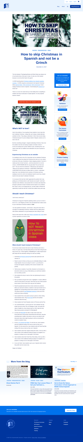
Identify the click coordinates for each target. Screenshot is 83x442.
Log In (67, 1)
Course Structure (57, 380)
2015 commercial (27, 84)
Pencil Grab (30, 297)
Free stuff (37, 380)
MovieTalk (23, 312)
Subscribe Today (62, 85)
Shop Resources (75, 6)
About (63, 6)
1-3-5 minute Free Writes (24, 322)
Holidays (49, 50)
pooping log (41, 86)
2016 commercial (35, 84)
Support (75, 1)
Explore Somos (62, 138)
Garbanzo (36, 428)
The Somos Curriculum (39, 422)
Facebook (66, 422)
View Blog (74, 361)
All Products (37, 424)
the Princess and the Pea (25, 256)
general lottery (19, 84)
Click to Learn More (62, 109)
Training (36, 430)
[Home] (6, 5)
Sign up (70, 1)
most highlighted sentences (30, 291)
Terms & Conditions (42, 437)
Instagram (66, 424)
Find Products (62, 164)
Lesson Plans (35, 50)
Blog (58, 6)
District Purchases (38, 426)
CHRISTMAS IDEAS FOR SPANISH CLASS (29, 102)
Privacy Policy (34, 437)
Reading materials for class (42, 50)
